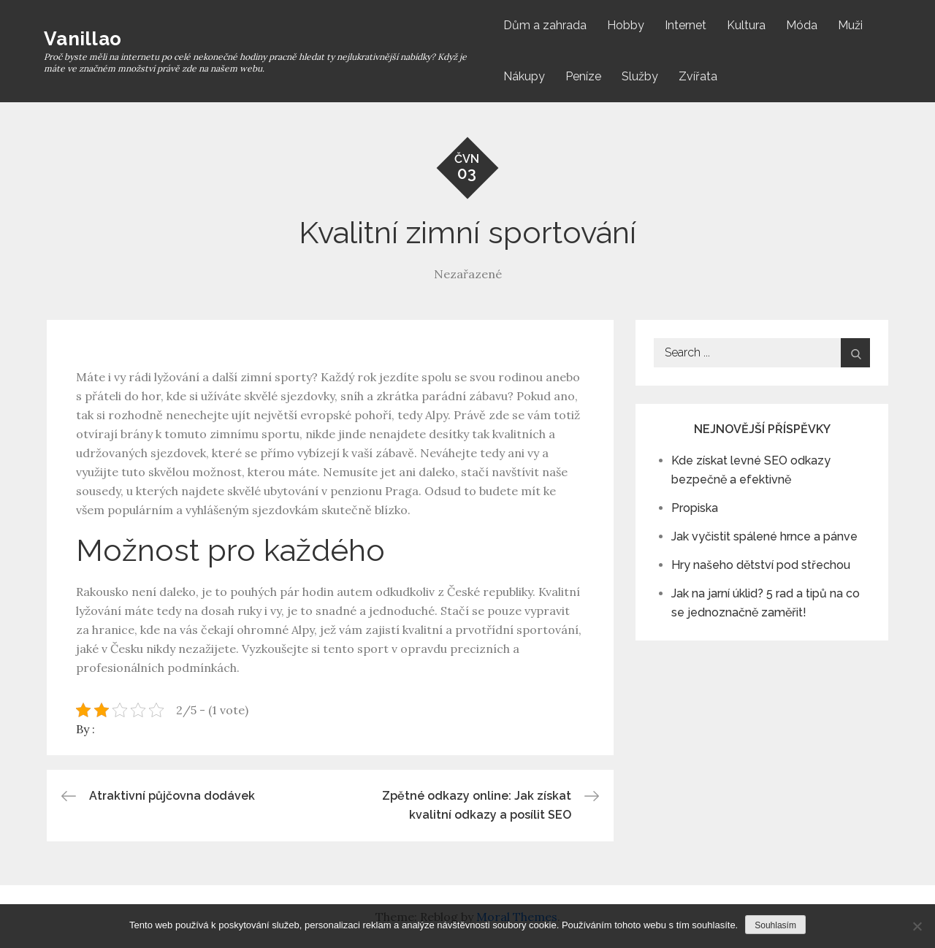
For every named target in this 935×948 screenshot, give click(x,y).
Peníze (583, 76)
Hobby (625, 25)
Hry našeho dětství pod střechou (760, 565)
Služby (640, 76)
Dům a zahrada (545, 25)
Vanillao (82, 39)
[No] (916, 926)
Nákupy (524, 76)
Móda (801, 25)
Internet (685, 25)
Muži (850, 25)
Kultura (746, 25)
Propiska (694, 508)
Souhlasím (775, 925)
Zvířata (698, 76)
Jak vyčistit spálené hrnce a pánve (764, 536)
